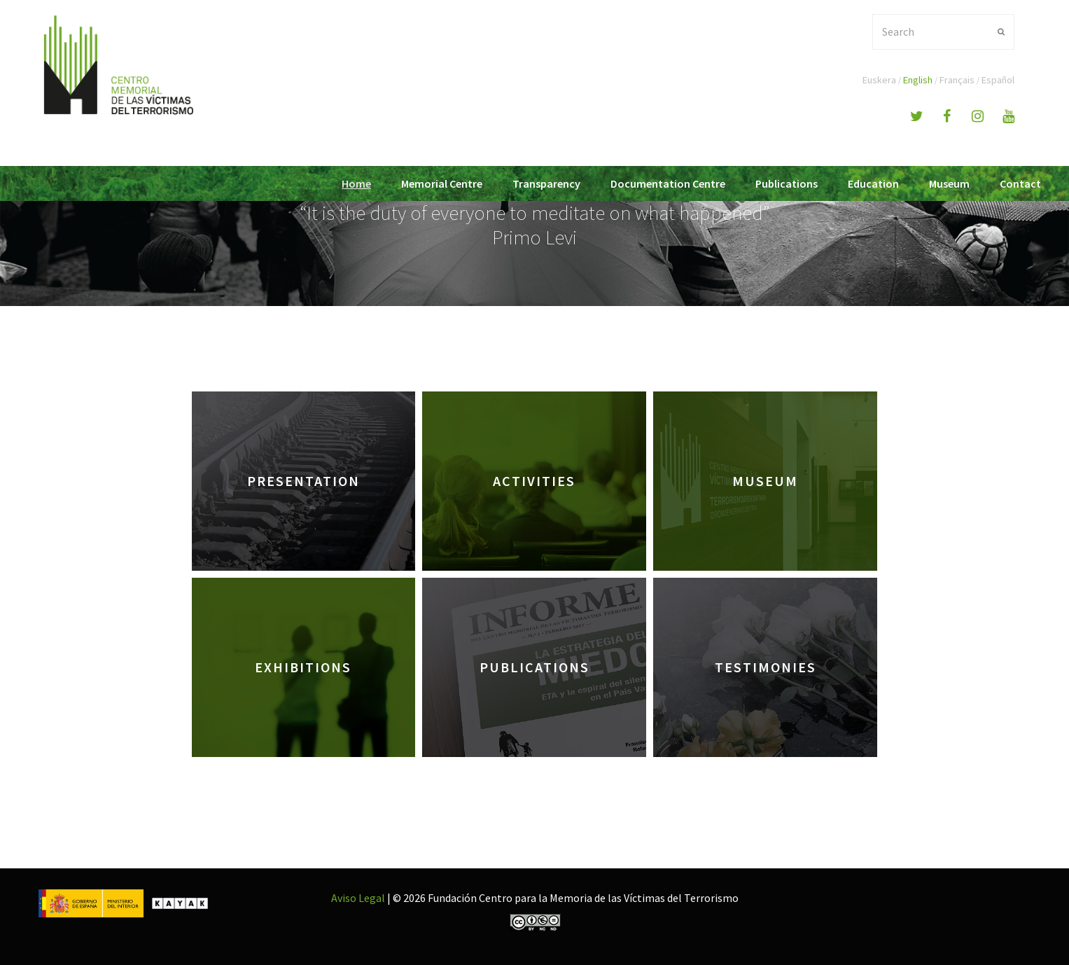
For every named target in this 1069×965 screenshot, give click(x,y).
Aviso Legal (358, 898)
